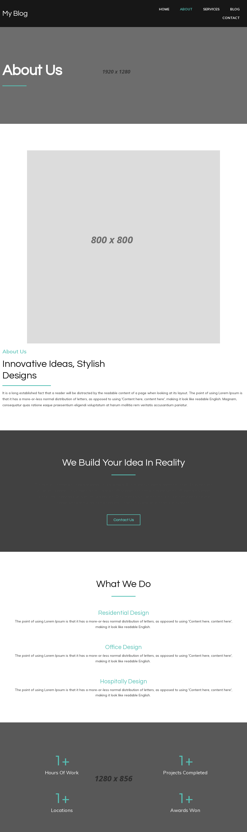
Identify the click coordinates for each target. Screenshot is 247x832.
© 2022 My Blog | (16, 825)
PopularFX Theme (47, 825)
